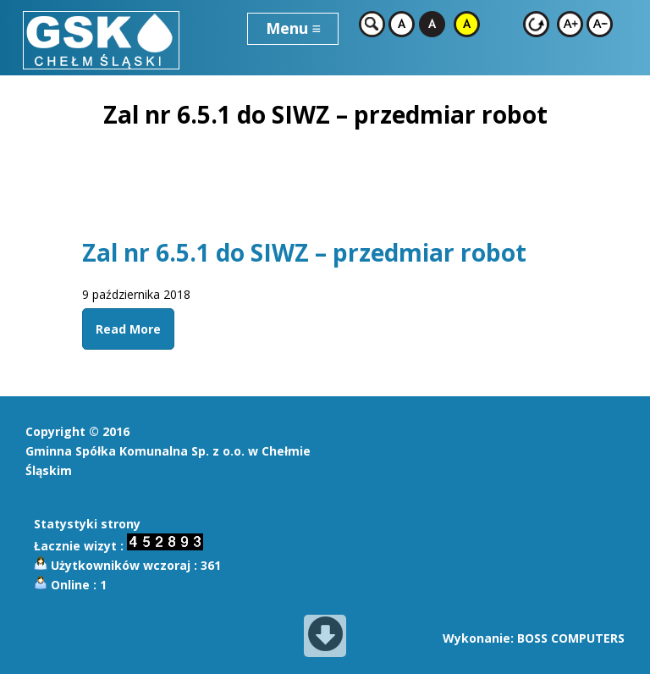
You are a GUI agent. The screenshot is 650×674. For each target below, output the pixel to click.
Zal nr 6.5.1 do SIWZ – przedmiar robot (304, 252)
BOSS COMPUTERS (571, 638)
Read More (128, 329)
